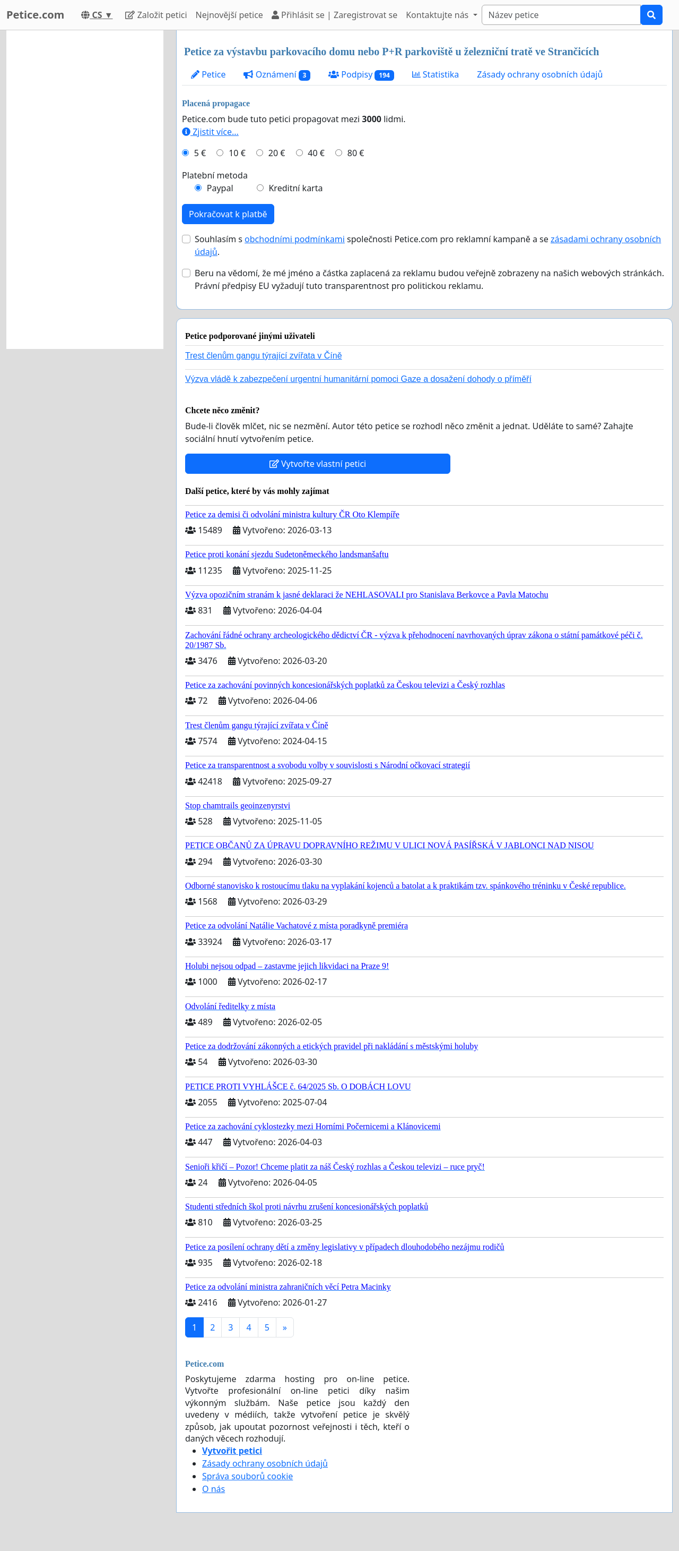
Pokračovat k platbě (228, 214)
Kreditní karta (295, 188)
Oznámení (276, 75)
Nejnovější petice (229, 15)
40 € (316, 153)
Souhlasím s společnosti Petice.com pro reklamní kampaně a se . (428, 245)
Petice (208, 74)
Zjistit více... (210, 132)
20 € (276, 153)
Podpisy (361, 75)
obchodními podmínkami (295, 239)
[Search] (561, 15)
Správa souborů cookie (247, 1476)
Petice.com (35, 14)
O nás (213, 1489)
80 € (355, 153)
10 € (237, 153)
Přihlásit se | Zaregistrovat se (334, 15)
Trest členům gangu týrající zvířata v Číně (263, 355)
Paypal (220, 188)
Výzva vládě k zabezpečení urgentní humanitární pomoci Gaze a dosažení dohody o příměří (358, 379)
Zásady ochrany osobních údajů (540, 74)
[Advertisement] (84, 189)
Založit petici (156, 15)
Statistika (435, 74)
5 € (200, 153)
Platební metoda (215, 175)
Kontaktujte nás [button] (438, 15)
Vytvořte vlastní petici (318, 464)
